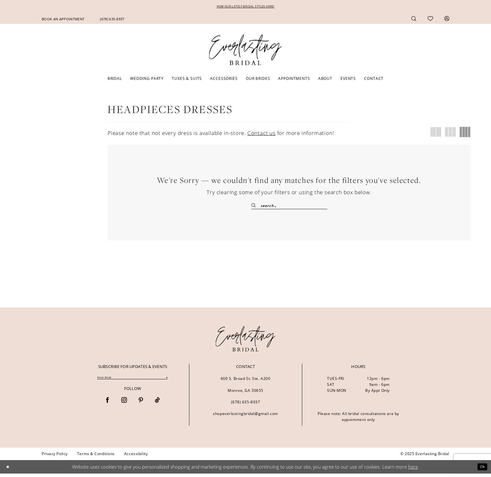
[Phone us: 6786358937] (112, 20)
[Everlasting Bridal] (245, 51)
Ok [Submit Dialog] (481, 470)
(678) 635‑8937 (245, 405)
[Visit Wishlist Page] (430, 20)
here (413, 470)
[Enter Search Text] (289, 207)
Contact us (261, 134)
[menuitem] (63, 20)
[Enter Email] (132, 381)
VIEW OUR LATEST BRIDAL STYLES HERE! (245, 7)
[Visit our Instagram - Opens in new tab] (124, 405)
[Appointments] (63, 20)
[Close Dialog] (9, 470)
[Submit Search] (256, 207)
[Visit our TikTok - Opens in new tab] (157, 405)
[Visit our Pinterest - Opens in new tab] (141, 405)
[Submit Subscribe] (166, 381)
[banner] (246, 342)
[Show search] (414, 20)
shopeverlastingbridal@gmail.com (245, 417)
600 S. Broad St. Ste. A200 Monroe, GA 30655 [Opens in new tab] (246, 388)
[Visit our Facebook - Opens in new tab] (107, 405)
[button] (447, 20)
